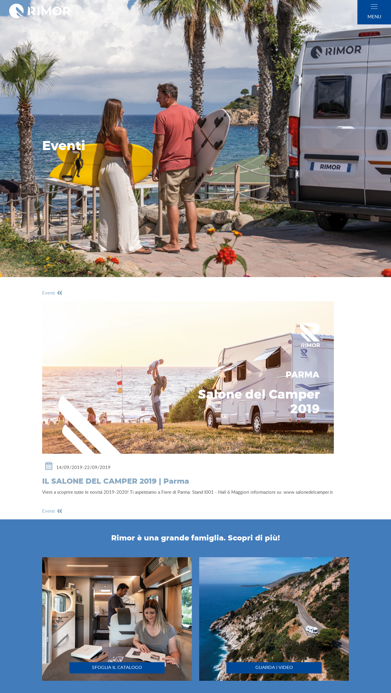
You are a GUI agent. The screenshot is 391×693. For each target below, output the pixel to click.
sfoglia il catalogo (117, 668)
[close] (374, 6)
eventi (52, 293)
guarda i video (274, 668)
